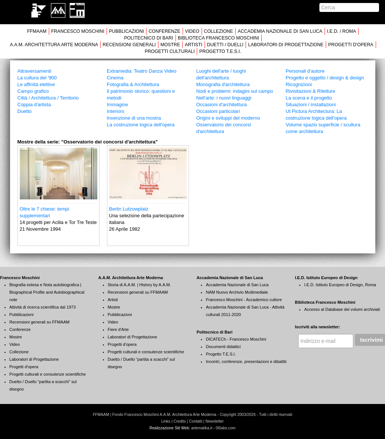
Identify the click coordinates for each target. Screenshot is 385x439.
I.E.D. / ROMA (341, 31)
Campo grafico (33, 91)
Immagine (117, 104)
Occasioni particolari (218, 111)
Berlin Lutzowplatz (129, 209)
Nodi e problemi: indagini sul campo (234, 91)
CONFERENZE (164, 31)
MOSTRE (170, 44)
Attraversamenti (34, 71)
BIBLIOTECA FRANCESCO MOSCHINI (218, 38)
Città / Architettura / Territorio (48, 98)
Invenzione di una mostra (134, 118)
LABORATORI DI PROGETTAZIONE (286, 44)
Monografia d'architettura (223, 84)
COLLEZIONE (218, 31)
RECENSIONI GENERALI (129, 44)
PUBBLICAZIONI (126, 31)
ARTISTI (193, 44)
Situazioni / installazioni (311, 104)
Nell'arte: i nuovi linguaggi (224, 98)
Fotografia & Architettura (133, 84)
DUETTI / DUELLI (225, 44)
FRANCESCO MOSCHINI (77, 31)
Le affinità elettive (36, 84)
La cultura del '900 (37, 77)
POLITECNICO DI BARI (148, 38)
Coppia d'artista (34, 104)
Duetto (25, 111)
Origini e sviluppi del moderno (228, 118)
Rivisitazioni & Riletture (310, 91)
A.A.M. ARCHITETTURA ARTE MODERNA (54, 44)
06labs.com (226, 428)
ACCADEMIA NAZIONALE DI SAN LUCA (280, 31)
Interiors (115, 111)
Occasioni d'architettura (221, 104)
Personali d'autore (305, 71)
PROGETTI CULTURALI (170, 51)
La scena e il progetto (309, 98)
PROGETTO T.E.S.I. (220, 51)
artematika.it (201, 428)
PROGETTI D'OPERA (350, 44)
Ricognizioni (299, 84)
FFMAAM (37, 31)
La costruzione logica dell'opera (141, 124)
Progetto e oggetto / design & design (325, 77)
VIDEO (192, 31)
